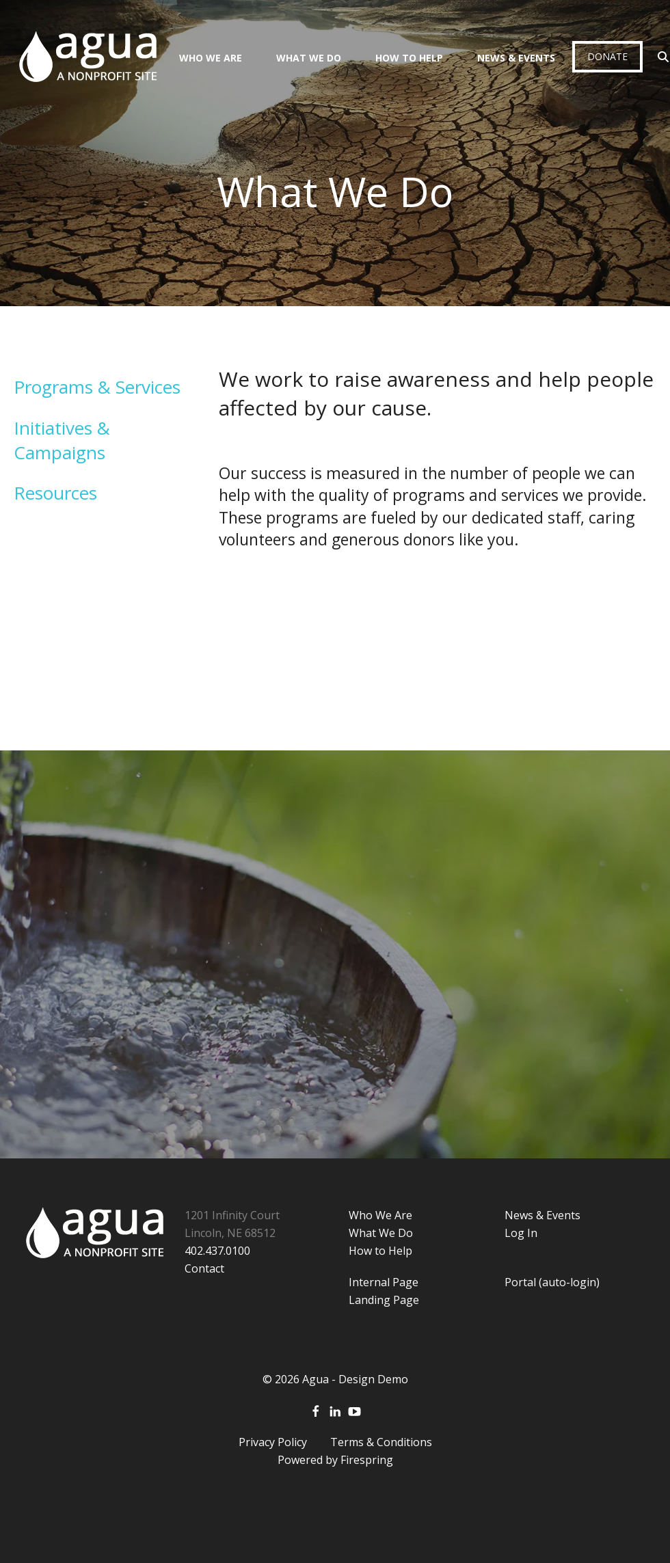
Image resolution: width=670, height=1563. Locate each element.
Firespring (366, 1459)
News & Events (516, 57)
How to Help (380, 1250)
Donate (607, 56)
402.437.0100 (217, 1250)
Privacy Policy (273, 1442)
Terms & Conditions (381, 1442)
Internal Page (383, 1282)
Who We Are (210, 57)
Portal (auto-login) (552, 1282)
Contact (204, 1268)
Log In (521, 1232)
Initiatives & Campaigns (62, 440)
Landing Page (384, 1299)
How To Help (409, 57)
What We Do (308, 57)
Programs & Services (97, 387)
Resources (55, 492)
